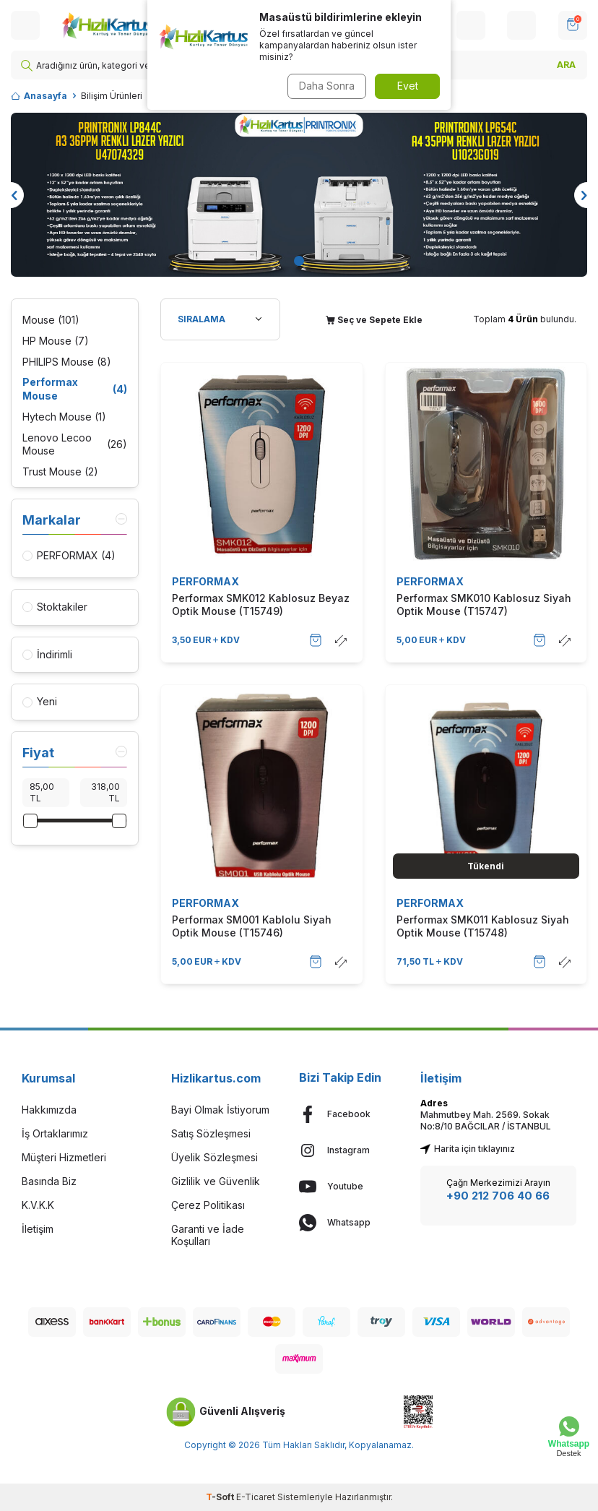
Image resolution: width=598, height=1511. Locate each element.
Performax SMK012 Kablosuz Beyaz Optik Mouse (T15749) (261, 604)
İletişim (37, 1229)
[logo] (120, 25)
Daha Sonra (324, 85)
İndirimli (47, 654)
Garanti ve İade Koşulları (207, 1235)
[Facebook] (349, 1114)
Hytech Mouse (64, 417)
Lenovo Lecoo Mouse (74, 444)
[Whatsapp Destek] (568, 1436)
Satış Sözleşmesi (211, 1133)
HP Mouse (55, 341)
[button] (299, 261)
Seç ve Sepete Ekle (374, 319)
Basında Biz (49, 1181)
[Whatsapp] (349, 1223)
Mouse (50, 320)
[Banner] (299, 195)
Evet (407, 85)
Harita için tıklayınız (467, 1148)
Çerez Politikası (208, 1205)
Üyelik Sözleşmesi (214, 1157)
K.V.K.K (38, 1205)
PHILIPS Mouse (66, 362)
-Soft (221, 1496)
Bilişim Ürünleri (111, 95)
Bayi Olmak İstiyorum (220, 1109)
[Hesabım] (470, 25)
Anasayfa (39, 95)
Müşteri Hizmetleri (64, 1157)
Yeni (39, 701)
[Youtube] (349, 1186)
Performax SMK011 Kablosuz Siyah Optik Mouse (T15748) (482, 926)
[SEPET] (572, 25)
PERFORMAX (205, 581)
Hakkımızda (49, 1109)
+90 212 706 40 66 (498, 1195)
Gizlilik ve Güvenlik (215, 1181)
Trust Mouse (60, 472)
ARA (566, 64)
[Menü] (25, 25)
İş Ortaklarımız (55, 1133)
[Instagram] (349, 1150)
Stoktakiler (54, 606)
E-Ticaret (255, 1496)
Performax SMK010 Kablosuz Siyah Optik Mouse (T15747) (483, 604)
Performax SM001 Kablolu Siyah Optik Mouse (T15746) (252, 926)
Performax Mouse (74, 389)
